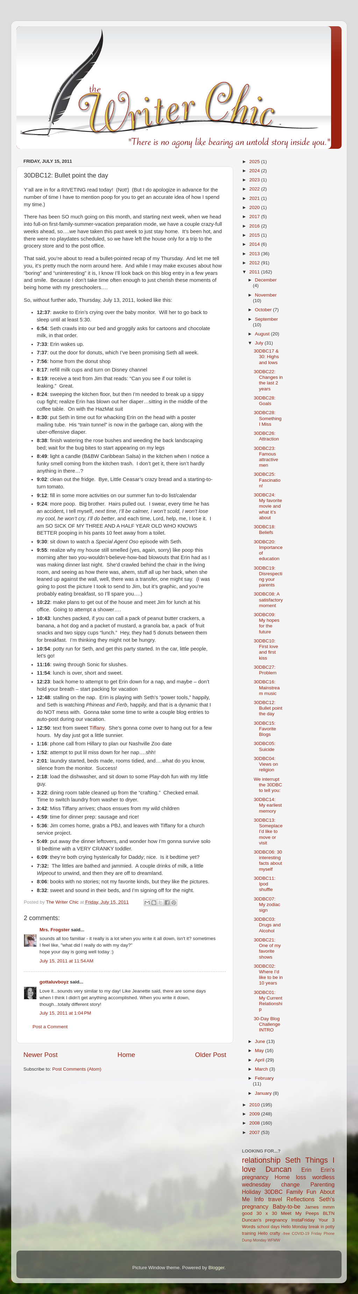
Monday (259, 1240)
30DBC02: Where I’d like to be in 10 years (268, 974)
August (263, 333)
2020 (255, 207)
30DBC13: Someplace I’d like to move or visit (268, 832)
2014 (255, 244)
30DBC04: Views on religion (266, 764)
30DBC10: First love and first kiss (266, 649)
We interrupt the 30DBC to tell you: (268, 785)
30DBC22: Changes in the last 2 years (268, 380)
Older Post (210, 1054)
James (312, 1207)
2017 (255, 216)
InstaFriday (303, 1220)
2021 (255, 198)
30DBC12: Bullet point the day (268, 708)
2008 (255, 1123)
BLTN (329, 1213)
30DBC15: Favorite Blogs (265, 729)
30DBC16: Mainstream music (267, 687)
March (262, 1069)
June (260, 1041)
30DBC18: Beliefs (264, 529)
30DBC (273, 1192)
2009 (255, 1113)
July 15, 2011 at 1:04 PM (65, 1013)
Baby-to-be (286, 1206)
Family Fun (301, 1192)
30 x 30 (266, 1213)
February (264, 1078)
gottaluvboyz (54, 982)
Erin (306, 1170)
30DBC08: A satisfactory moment (268, 599)
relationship (261, 1160)
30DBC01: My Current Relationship (268, 1001)
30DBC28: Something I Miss (268, 418)
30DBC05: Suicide (264, 746)
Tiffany (97, 728)
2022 (255, 189)
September (266, 319)
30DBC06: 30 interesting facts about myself (268, 860)
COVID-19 (300, 1233)
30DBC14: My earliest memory (268, 805)
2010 (255, 1104)
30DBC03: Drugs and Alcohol (267, 925)
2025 (255, 161)
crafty (275, 1233)
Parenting (322, 1184)
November (266, 295)
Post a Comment (50, 1026)
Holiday (251, 1192)
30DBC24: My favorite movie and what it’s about (268, 506)
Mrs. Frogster (55, 929)
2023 (255, 179)
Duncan (279, 1169)
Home (126, 1054)
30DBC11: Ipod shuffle (264, 884)
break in (316, 1226)
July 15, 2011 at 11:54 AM (66, 960)
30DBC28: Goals (264, 400)
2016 (255, 226)
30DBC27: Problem (265, 670)
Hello (263, 1233)
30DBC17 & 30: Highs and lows (266, 356)
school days (268, 1226)
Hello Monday (294, 1226)
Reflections (301, 1199)
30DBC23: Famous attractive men (266, 457)
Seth (293, 1160)
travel (275, 1199)
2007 (255, 1132)
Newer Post (40, 1054)
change (290, 1184)
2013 (255, 253)
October (264, 309)
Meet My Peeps (300, 1213)
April (260, 1060)
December (266, 280)
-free (286, 1233)
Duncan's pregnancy (264, 1220)
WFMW (273, 1240)
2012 (255, 262)
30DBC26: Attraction (266, 436)
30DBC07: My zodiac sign (267, 904)
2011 (255, 271)
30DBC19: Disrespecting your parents (268, 576)
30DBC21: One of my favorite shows (267, 948)
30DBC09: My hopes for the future (267, 623)
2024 (255, 170)
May (260, 1050)
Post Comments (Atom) (76, 1069)
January (264, 1093)
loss (301, 1177)
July (260, 343)
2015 (255, 235)
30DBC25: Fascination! (267, 480)
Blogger (216, 1267)
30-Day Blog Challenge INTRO (267, 1024)
